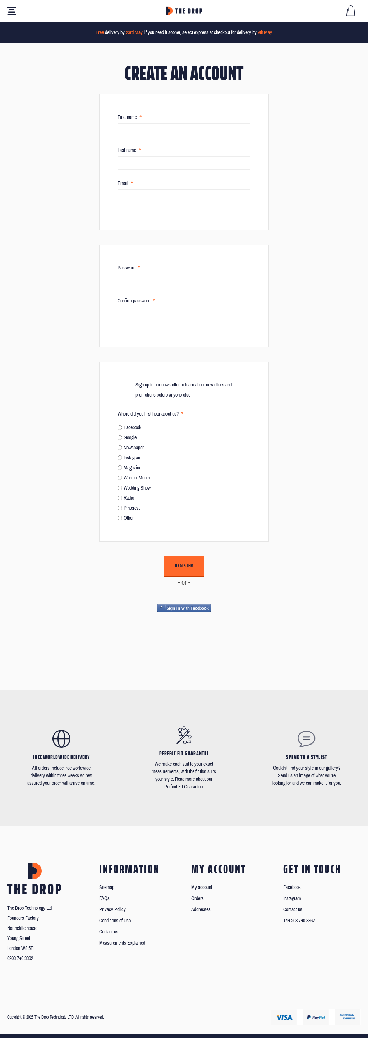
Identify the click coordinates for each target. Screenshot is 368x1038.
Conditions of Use (115, 920)
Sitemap (106, 887)
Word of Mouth (137, 478)
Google (130, 437)
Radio (129, 498)
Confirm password (134, 300)
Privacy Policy (112, 909)
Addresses (201, 909)
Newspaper (134, 447)
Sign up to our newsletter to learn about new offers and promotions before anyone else (183, 390)
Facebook (132, 427)
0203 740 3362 (20, 958)
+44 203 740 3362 (299, 920)
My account (201, 887)
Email (123, 183)
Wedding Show (137, 488)
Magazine (132, 468)
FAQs (104, 898)
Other (129, 518)
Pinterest (132, 508)
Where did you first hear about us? (148, 414)
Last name (127, 150)
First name (127, 117)
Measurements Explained (122, 943)
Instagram (133, 457)
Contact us (108, 932)
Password (126, 267)
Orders (197, 898)
